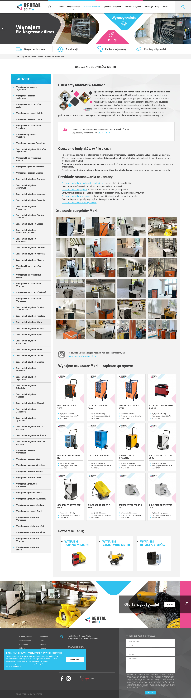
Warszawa (44, 636)
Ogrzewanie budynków (112, 6)
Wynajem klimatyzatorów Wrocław (28, 285)
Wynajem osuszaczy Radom (29, 471)
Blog (157, 6)
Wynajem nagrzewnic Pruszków (26, 135)
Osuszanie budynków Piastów (30, 315)
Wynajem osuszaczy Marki (76, 543)
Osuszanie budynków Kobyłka (30, 253)
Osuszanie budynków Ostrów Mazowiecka (30, 308)
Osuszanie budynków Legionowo (26, 378)
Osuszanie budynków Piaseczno (26, 395)
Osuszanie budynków (91, 6)
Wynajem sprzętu (73, 6)
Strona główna (30, 56)
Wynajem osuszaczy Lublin (29, 119)
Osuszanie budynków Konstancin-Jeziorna (26, 231)
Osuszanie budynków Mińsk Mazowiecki (29, 428)
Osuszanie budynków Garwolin (31, 200)
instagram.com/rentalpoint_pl (82, 356)
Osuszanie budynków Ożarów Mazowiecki (30, 216)
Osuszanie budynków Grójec (29, 223)
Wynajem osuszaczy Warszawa (25, 451)
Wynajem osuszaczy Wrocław (30, 465)
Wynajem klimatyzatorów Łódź (31, 292)
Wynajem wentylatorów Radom (27, 548)
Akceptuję (74, 660)
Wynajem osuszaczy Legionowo (25, 97)
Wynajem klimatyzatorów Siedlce (28, 159)
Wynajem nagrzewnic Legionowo (26, 88)
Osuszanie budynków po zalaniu (76, 196)
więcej (170, 604)
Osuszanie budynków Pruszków (26, 369)
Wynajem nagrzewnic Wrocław (31, 498)
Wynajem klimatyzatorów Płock (28, 267)
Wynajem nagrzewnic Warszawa (26, 485)
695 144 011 (104, 132)
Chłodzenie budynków (132, 6)
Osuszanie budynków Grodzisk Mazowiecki (30, 443)
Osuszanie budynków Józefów (30, 247)
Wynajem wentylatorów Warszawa (27, 518)
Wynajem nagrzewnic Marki (116, 543)
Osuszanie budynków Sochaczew (26, 342)
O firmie (60, 6)
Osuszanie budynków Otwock (30, 403)
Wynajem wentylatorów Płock (30, 532)
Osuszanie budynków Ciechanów (26, 410)
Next (188, 28)
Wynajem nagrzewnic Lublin (29, 113)
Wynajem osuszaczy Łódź (28, 459)
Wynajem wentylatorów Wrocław (27, 540)
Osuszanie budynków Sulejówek (26, 240)
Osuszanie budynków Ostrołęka (26, 387)
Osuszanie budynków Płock (29, 349)
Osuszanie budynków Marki (29, 322)
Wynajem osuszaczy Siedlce (29, 172)
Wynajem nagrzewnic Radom (30, 505)
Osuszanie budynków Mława (30, 328)
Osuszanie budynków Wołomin (31, 435)
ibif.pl (39, 694)
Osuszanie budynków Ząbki (29, 334)
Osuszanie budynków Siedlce (30, 361)
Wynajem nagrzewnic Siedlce (30, 166)
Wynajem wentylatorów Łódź (30, 526)
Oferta (40, 56)
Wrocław (43, 644)
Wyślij (150, 692)
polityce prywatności (141, 686)
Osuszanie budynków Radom (29, 355)
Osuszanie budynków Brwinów (30, 179)
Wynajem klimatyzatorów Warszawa (28, 300)
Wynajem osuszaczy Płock (28, 477)
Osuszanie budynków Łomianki (31, 194)
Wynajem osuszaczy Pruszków (30, 143)
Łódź (41, 640)
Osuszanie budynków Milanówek (26, 186)
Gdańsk (43, 648)
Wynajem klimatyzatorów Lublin (28, 106)
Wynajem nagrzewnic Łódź (29, 492)
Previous (2, 28)
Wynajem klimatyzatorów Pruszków (28, 127)
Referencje (148, 6)
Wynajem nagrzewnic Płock (29, 511)
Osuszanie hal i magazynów (74, 189)
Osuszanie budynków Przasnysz (26, 208)
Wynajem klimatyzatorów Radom (28, 276)
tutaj (23, 661)
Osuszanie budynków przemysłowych (79, 202)
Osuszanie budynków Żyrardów (26, 419)
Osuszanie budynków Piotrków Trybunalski (31, 150)
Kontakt (165, 6)
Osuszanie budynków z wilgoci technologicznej (83, 183)
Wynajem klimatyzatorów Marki (152, 543)
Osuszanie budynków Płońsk (30, 260)
